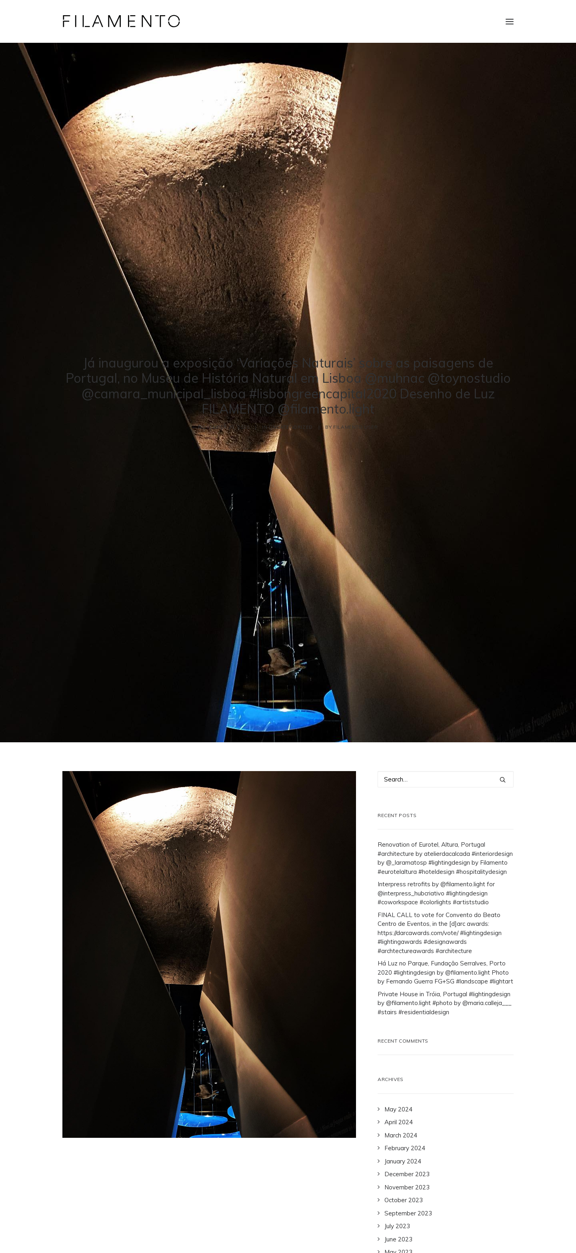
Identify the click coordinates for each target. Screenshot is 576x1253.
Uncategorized (291, 370)
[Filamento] (121, 21)
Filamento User (355, 370)
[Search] (446, 665)
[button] (509, 21)
